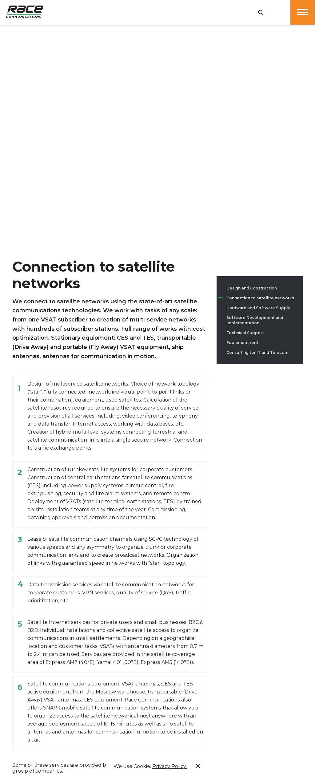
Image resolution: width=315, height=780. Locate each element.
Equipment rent (242, 342)
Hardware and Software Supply (258, 307)
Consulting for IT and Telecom (257, 352)
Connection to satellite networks (260, 298)
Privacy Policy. (169, 766)
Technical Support (245, 332)
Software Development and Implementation (254, 320)
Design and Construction (251, 288)
